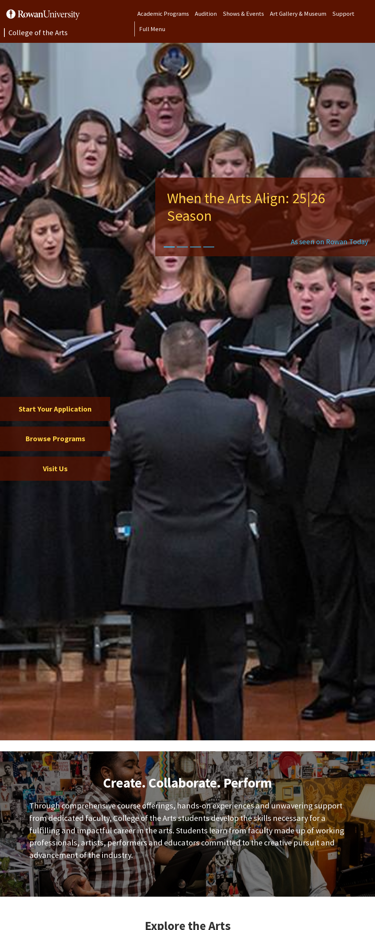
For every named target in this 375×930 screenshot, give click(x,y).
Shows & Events (243, 14)
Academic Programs (163, 14)
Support (343, 14)
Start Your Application (55, 409)
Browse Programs (55, 438)
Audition (206, 14)
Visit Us (55, 468)
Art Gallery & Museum (298, 14)
